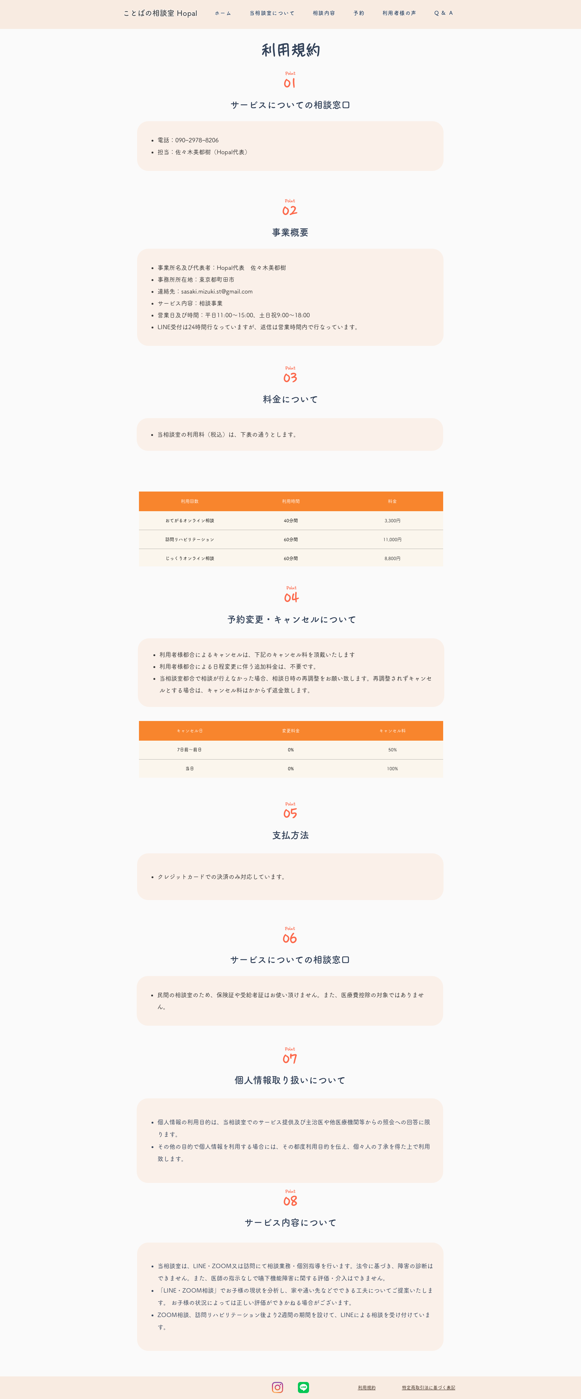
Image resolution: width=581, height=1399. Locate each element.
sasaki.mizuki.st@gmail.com (217, 291)
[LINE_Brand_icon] (303, 1387)
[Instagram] (277, 1387)
